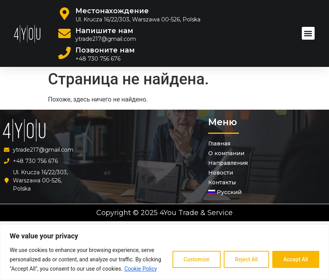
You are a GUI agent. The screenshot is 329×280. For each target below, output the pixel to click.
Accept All (295, 259)
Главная (219, 143)
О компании (226, 153)
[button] (308, 33)
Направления (228, 162)
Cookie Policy (140, 269)
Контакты (222, 182)
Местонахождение (112, 11)
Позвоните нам (105, 50)
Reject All (246, 259)
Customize (196, 259)
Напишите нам (104, 30)
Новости (220, 172)
